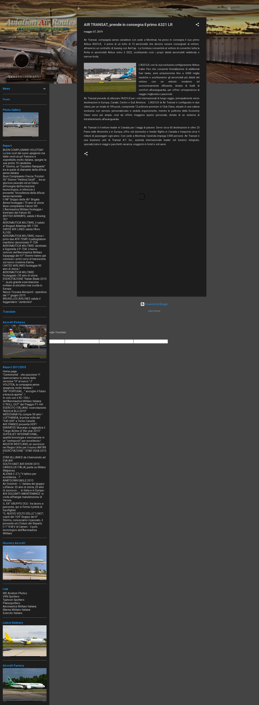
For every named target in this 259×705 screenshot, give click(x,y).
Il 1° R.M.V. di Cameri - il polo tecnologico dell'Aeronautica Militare (20, 530)
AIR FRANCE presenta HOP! (20, 424)
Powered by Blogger (154, 304)
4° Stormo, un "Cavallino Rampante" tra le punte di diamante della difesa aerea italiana (24, 170)
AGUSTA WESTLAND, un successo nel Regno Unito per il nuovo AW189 (24, 445)
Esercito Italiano (12, 613)
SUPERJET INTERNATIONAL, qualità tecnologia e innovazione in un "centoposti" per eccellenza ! (23, 437)
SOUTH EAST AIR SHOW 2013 (21, 464)
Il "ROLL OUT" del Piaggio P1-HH (23, 404)
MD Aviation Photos (15, 593)
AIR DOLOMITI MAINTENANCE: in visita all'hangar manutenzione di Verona (23, 497)
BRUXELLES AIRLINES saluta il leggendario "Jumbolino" (21, 300)
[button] (197, 25)
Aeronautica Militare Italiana (19, 606)
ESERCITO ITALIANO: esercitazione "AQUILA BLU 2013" (24, 409)
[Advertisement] (220, 69)
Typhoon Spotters (13, 599)
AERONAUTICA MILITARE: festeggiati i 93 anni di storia (20, 274)
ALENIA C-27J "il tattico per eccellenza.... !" (19, 475)
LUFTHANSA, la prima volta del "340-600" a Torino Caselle (21, 419)
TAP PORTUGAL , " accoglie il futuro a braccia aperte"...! (24, 393)
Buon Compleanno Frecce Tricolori (23, 176)
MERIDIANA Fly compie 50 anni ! (23, 414)
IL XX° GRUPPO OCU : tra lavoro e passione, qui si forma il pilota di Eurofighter (23, 507)
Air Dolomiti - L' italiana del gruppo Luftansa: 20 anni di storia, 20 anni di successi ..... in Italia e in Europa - (24, 487)
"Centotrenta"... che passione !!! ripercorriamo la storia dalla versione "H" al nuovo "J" (21, 378)
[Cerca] (229, 9)
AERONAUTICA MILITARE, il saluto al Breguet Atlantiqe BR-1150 (24, 224)
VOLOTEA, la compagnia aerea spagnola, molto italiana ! (21, 386)
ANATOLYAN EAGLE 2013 (18, 480)
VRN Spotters (11, 596)
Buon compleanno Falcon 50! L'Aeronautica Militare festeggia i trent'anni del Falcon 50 (23, 209)
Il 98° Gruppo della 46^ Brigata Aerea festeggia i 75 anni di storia (23, 201)
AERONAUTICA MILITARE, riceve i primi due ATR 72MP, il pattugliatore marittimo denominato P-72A (24, 239)
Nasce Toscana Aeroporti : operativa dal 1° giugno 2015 (25, 293)
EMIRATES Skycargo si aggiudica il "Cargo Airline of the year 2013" (24, 429)
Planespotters (11, 603)
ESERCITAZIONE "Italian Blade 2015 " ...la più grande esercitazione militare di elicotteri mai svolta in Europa (25, 283)
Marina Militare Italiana (16, 609)
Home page (10, 371)
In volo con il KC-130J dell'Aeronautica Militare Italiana (22, 399)
